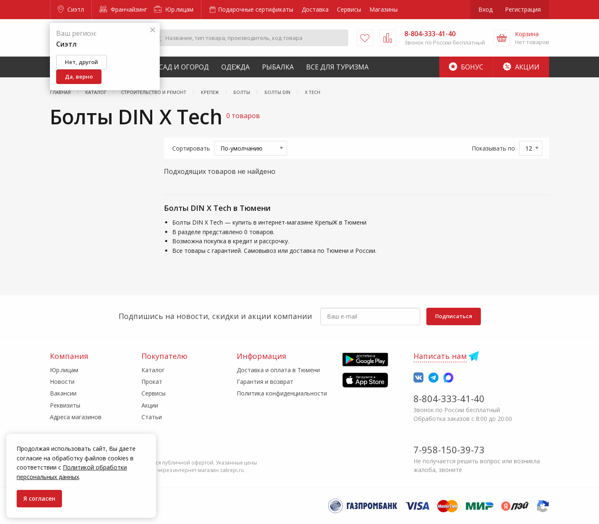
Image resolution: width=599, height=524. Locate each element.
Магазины (383, 9)
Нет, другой (81, 62)
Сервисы (349, 9)
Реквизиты (65, 405)
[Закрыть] (153, 30)
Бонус (466, 67)
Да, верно (79, 76)
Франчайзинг (123, 9)
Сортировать (191, 148)
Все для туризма (337, 67)
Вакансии (63, 393)
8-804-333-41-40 (449, 398)
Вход (485, 9)
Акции (521, 67)
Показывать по (493, 148)
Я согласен (39, 498)
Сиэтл (71, 9)
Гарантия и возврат (265, 382)
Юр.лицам (173, 9)
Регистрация (523, 9)
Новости (62, 382)
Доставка (315, 9)
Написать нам (440, 356)
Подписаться (453, 316)
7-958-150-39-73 (449, 449)
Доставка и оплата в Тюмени (278, 370)
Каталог (153, 370)
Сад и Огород (184, 67)
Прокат (151, 382)
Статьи (151, 417)
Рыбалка (278, 67)
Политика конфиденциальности (282, 393)
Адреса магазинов (75, 417)
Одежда (235, 67)
